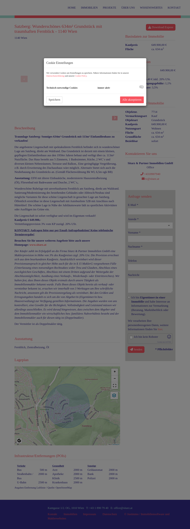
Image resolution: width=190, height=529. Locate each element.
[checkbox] (141, 86)
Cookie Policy (81, 76)
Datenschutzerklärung (55, 76)
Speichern (54, 99)
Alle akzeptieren (132, 99)
